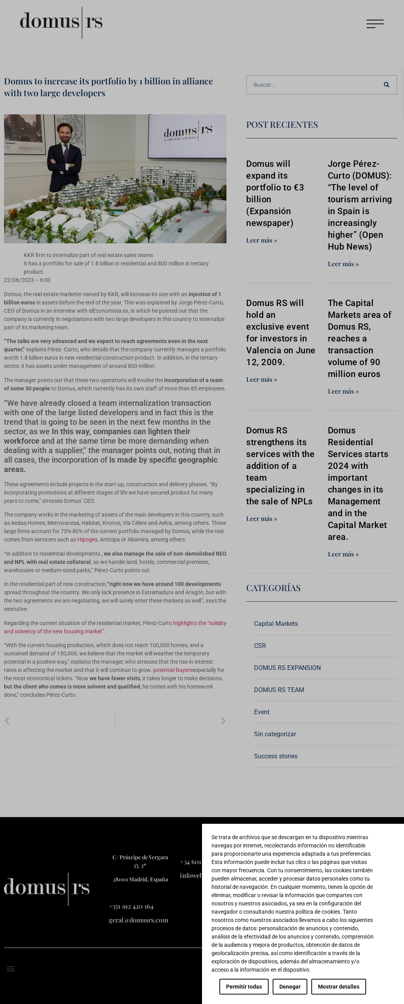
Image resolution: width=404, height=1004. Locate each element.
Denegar (290, 986)
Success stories (275, 756)
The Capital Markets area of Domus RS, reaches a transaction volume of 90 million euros (360, 338)
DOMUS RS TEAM (279, 690)
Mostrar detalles (338, 986)
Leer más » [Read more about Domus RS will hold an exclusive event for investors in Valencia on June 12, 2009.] (261, 379)
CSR (260, 645)
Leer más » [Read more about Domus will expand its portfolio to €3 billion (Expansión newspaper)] (261, 240)
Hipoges (87, 539)
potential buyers (173, 670)
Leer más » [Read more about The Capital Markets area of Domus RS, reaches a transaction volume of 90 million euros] (343, 391)
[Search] (387, 85)
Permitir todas (244, 986)
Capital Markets (276, 623)
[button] (10, 968)
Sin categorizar (275, 734)
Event (261, 712)
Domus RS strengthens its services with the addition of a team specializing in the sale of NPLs (280, 465)
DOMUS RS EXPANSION (287, 668)
